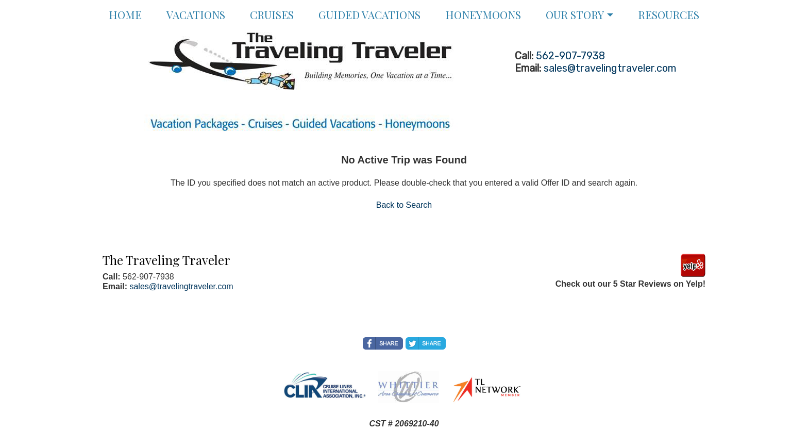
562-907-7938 (570, 55)
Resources (668, 14)
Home (125, 14)
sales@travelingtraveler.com (610, 68)
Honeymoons (483, 14)
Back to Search (404, 205)
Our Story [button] (575, 14)
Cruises (272, 14)
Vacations (195, 14)
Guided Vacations (369, 14)
